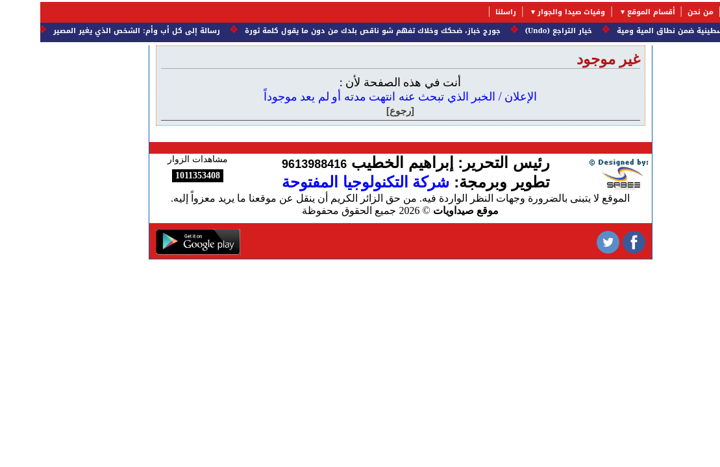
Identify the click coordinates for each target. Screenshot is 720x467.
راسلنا (465, 12)
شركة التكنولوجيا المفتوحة (325, 182)
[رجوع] (360, 110)
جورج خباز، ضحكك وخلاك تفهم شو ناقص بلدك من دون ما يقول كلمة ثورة (330, 31)
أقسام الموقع (611, 12)
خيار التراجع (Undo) (515, 31)
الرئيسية (700, 12)
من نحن (660, 12)
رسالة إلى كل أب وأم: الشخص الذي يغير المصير (94, 31)
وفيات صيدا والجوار (531, 12)
